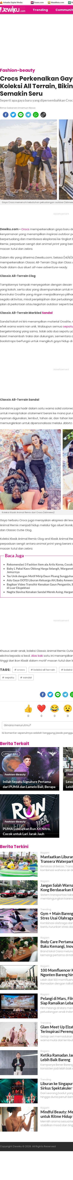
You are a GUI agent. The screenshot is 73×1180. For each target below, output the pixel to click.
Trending (40, 10)
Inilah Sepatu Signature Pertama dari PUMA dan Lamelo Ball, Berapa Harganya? (29, 784)
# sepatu (8, 677)
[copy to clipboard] (43, 115)
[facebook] (5, 115)
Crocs (25, 229)
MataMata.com (57, 3)
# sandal (26, 677)
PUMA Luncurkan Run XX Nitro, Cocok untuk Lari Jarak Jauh (26, 831)
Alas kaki (37, 656)
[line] (20, 115)
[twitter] (13, 115)
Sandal (47, 313)
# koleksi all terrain (43, 670)
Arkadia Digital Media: (13, 3)
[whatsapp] (36, 115)
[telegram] (28, 115)
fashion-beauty (15, 774)
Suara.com (39, 3)
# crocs (19, 670)
